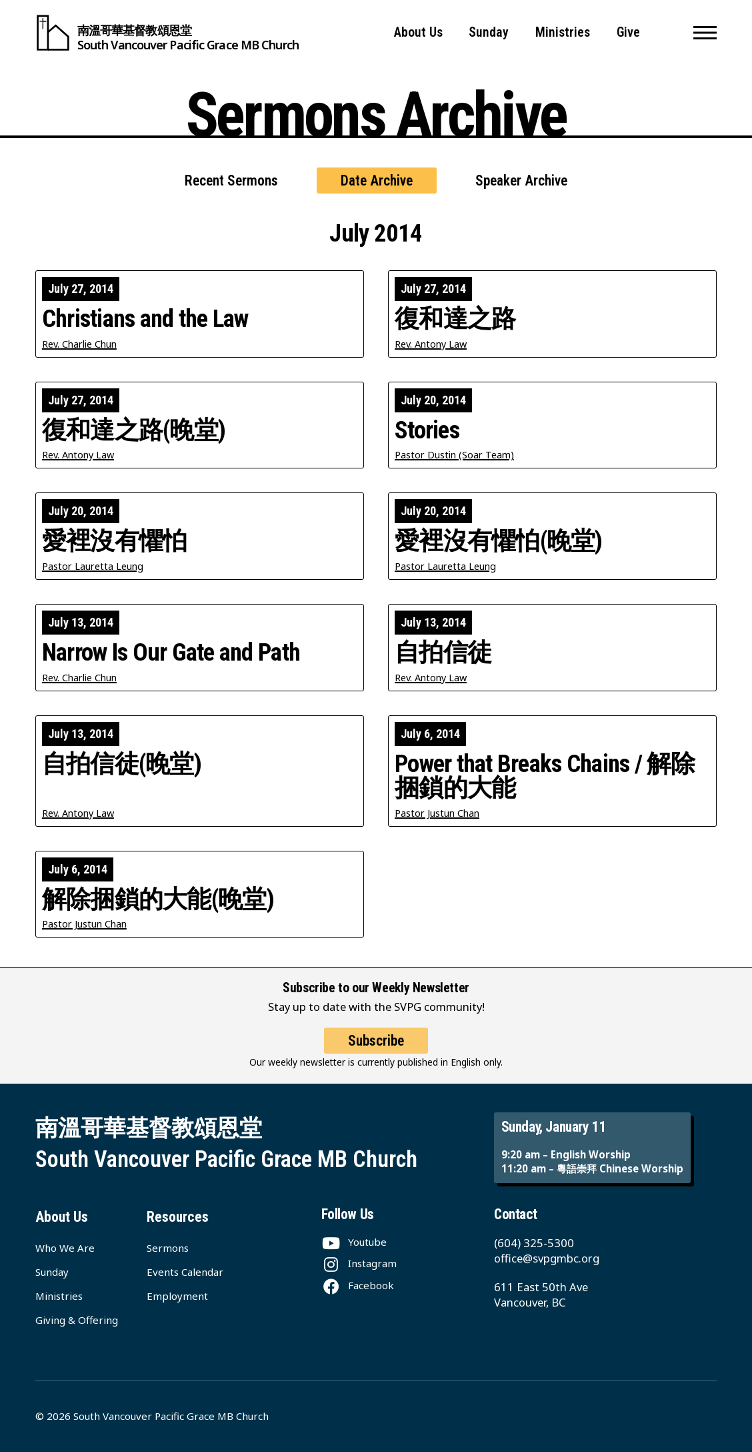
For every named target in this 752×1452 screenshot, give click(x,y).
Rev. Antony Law (431, 344)
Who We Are (65, 1247)
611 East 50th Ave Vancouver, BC (541, 1294)
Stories (427, 430)
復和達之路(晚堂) (133, 430)
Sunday (489, 32)
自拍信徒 (443, 653)
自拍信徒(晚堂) (121, 764)
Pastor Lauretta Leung (92, 566)
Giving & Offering (76, 1320)
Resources (178, 1216)
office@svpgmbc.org (546, 1258)
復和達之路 (455, 319)
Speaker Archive (521, 180)
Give (628, 32)
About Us (418, 32)
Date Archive (377, 180)
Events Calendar (185, 1272)
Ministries (562, 32)
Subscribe (376, 1050)
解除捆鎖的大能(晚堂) (158, 899)
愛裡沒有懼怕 (114, 541)
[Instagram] (359, 1263)
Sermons (168, 1247)
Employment (177, 1296)
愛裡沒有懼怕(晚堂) (499, 541)
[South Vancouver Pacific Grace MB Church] (167, 33)
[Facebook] (357, 1285)
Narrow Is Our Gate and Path (171, 653)
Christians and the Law (145, 319)
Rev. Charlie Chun (79, 344)
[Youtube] (354, 1241)
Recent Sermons (231, 180)
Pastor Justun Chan (437, 813)
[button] (705, 33)
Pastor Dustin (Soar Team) (454, 454)
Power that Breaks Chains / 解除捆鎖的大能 (545, 776)
